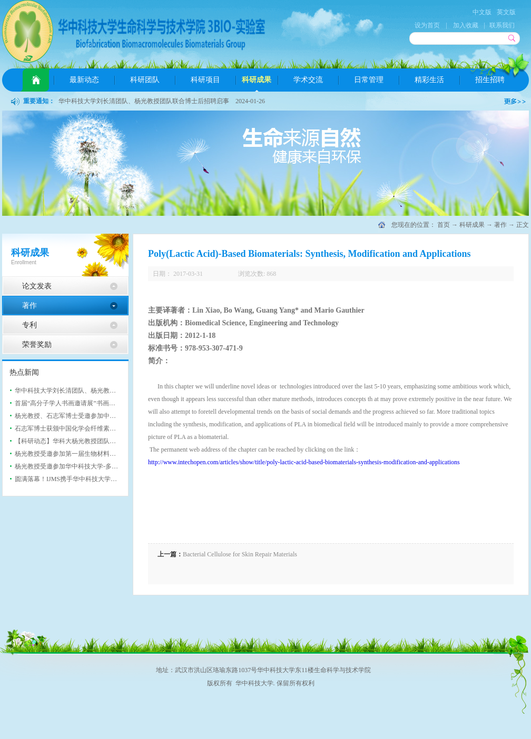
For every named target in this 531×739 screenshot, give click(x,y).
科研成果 (472, 224)
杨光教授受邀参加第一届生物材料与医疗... (74, 453)
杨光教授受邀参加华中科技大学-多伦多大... (75, 466)
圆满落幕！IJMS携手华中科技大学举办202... (76, 479)
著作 (500, 224)
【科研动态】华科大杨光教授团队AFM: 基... (76, 441)
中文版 (482, 12)
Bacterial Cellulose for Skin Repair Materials (240, 554)
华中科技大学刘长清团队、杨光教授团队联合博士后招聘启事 (143, 101)
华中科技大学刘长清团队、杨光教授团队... (74, 390)
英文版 (506, 12)
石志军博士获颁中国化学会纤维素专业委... (74, 428)
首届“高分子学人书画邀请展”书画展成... (70, 403)
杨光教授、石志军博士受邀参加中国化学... (74, 416)
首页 (36, 80)
